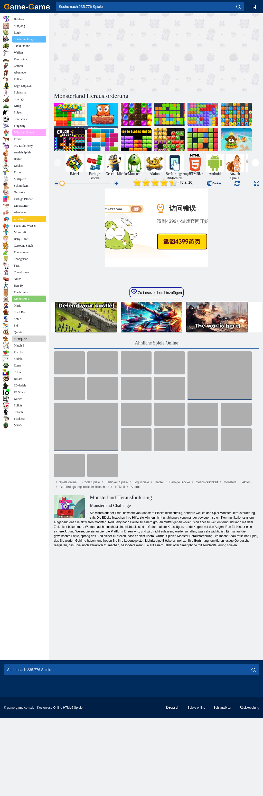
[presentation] (57, 162)
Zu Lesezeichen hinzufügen (156, 370)
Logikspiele (141, 560)
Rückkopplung (249, 786)
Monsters (230, 560)
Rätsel (159, 560)
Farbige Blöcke (179, 560)
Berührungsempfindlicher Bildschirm (84, 565)
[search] (238, 7)
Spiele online (68, 560)
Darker (214, 183)
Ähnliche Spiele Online (156, 421)
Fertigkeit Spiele (116, 560)
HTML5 (119, 565)
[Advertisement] (105, 52)
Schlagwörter (222, 786)
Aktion (246, 560)
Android (135, 565)
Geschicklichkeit (206, 560)
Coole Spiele (90, 560)
